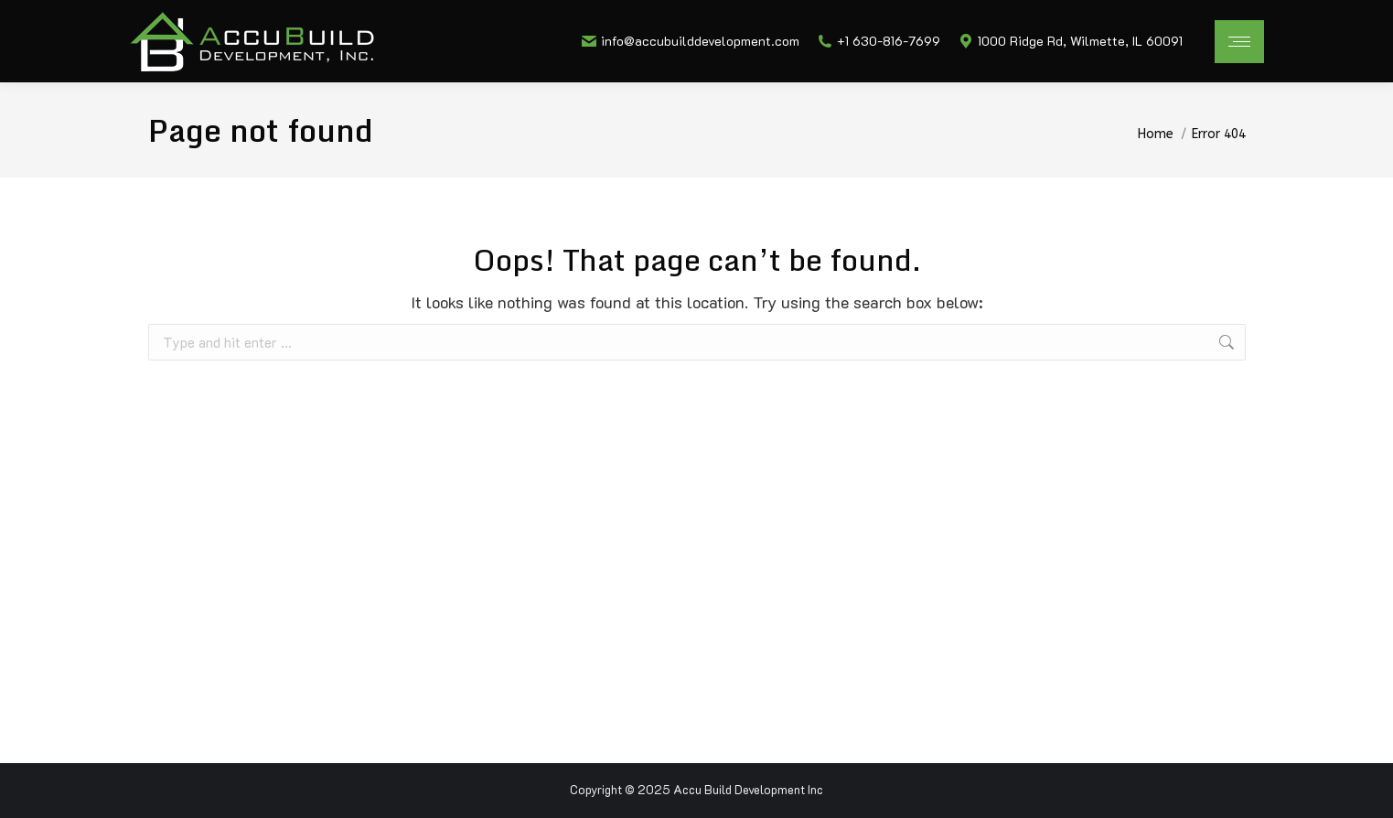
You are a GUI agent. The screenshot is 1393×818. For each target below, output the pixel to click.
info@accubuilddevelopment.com (690, 41)
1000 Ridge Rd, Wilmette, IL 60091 (1071, 41)
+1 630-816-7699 (879, 41)
